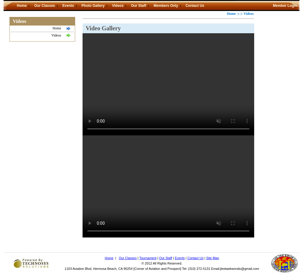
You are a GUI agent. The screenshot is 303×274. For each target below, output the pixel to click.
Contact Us (195, 6)
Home (22, 6)
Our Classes (44, 6)
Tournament (148, 258)
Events (68, 6)
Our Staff (138, 6)
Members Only (166, 6)
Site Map (212, 258)
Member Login (285, 6)
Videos (117, 6)
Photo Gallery (92, 6)
